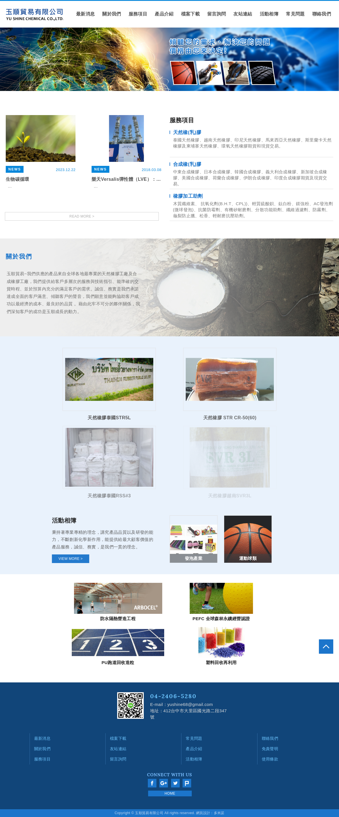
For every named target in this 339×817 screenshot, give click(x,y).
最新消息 (85, 13)
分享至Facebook (152, 783)
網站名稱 (34, 15)
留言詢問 (216, 13)
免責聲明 (270, 748)
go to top (326, 646)
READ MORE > (81, 216)
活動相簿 (269, 13)
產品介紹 (164, 13)
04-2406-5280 (173, 696)
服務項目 (138, 13)
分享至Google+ (163, 783)
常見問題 (295, 13)
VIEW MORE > (75, 559)
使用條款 (270, 759)
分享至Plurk (187, 783)
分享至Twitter (175, 783)
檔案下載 (190, 13)
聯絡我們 (321, 13)
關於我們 (111, 13)
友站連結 (242, 13)
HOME (169, 793)
